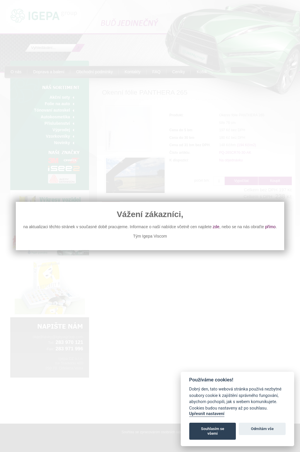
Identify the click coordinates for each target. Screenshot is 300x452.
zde (216, 226)
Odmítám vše (262, 429)
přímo (270, 226)
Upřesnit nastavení (206, 413)
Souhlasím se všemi (212, 431)
